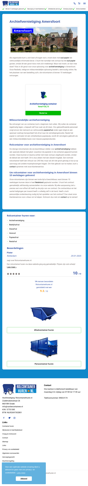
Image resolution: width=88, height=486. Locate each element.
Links (4, 445)
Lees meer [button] (21, 473)
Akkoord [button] (24, 479)
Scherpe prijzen (66, 9)
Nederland (39, 182)
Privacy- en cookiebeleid (10, 449)
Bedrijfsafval (14, 225)
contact (13, 167)
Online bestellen (79, 9)
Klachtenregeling (8, 461)
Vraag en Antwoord (9, 434)
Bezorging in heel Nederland (34, 9)
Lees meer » (11, 267)
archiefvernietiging (56, 67)
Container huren (8, 426)
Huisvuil (12, 233)
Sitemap (5, 442)
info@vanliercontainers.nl (12, 406)
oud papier (64, 58)
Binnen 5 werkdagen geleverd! (13, 9)
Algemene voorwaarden (10, 453)
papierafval (48, 130)
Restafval (13, 241)
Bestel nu (43, 113)
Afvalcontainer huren (44, 330)
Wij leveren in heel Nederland (12, 430)
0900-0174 (63, 398)
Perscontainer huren (44, 364)
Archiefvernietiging (16, 220)
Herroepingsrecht (8, 457)
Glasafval (13, 229)
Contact (5, 438)
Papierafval (13, 237)
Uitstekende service (52, 9)
